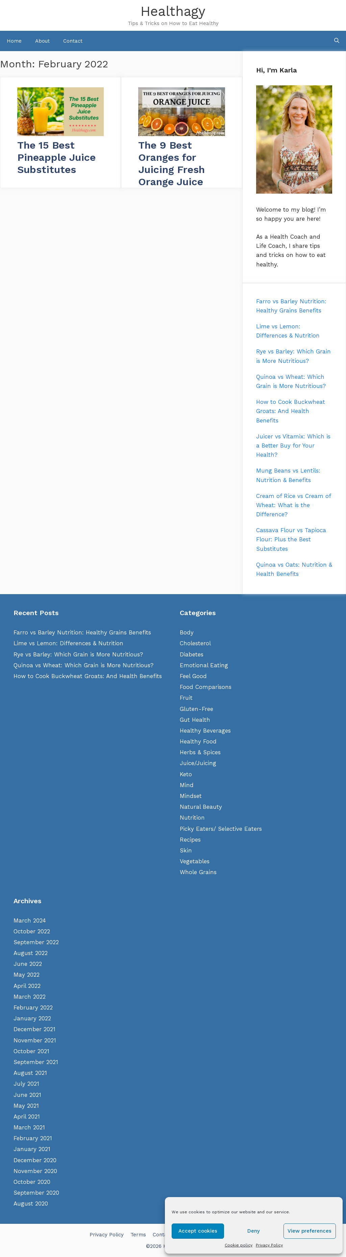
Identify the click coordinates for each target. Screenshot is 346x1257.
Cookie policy (238, 1245)
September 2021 (36, 1062)
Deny (253, 1231)
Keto (186, 774)
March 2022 (30, 996)
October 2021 (31, 1051)
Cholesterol (195, 643)
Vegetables (194, 861)
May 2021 (26, 1105)
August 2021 (30, 1072)
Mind (187, 785)
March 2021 (29, 1127)
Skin (186, 850)
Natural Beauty (201, 806)
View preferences (309, 1231)
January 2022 (32, 1018)
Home (14, 41)
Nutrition (192, 817)
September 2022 (36, 942)
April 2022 (27, 985)
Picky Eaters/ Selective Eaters (221, 828)
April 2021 (27, 1116)
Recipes (190, 839)
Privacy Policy (269, 1245)
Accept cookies (197, 1231)
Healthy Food (198, 741)
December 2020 (35, 1160)
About (42, 41)
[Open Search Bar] (336, 41)
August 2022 (31, 953)
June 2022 (28, 963)
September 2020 (36, 1192)
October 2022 (32, 931)
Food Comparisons (205, 687)
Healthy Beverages (205, 730)
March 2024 (30, 920)
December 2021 (34, 1029)
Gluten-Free (196, 709)
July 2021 (26, 1083)
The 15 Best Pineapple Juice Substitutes (56, 157)
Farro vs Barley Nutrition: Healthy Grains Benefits (82, 632)
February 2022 (33, 1007)
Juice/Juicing (198, 763)
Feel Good (193, 676)
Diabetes (191, 654)
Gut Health (195, 719)
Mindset (191, 796)
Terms (138, 1235)
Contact (72, 41)
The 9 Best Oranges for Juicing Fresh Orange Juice (171, 163)
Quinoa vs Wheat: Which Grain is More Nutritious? (83, 665)
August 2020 (31, 1203)
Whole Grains (198, 872)
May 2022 (27, 974)
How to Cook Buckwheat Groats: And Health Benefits (88, 676)
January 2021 (32, 1149)
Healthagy (173, 11)
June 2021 (27, 1094)
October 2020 (32, 1181)
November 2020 (35, 1171)
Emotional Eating (204, 665)
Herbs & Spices (200, 752)
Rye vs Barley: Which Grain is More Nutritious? (78, 654)
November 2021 (35, 1040)
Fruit (186, 697)
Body (187, 632)
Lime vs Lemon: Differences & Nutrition (68, 643)
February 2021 (33, 1138)
